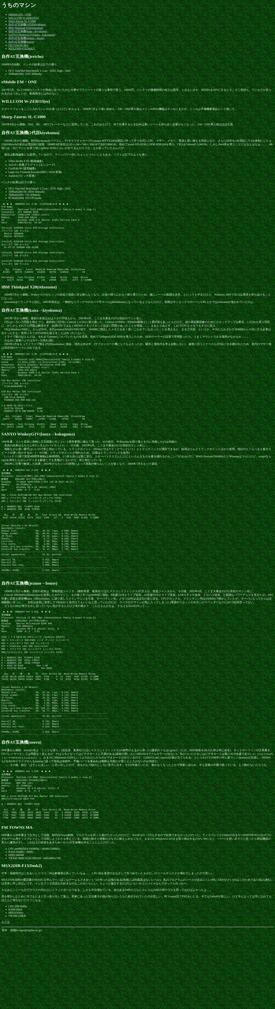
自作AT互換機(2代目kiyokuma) (27, 24)
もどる (5, 997)
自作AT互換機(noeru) (21, 41)
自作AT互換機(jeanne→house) (26, 38)
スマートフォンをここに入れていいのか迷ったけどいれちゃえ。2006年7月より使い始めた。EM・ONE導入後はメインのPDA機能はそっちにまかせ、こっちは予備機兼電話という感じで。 (119, 108)
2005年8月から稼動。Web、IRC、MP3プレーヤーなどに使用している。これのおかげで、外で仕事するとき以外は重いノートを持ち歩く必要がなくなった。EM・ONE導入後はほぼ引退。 (118, 124)
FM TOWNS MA (18, 45)
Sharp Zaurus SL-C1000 (22, 21)
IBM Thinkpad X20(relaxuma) (25, 27)
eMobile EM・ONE (19, 14)
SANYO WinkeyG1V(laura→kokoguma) (31, 34)
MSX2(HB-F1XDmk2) (21, 48)
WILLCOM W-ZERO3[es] (23, 17)
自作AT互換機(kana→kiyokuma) (27, 31)
